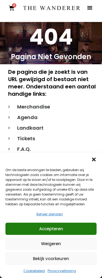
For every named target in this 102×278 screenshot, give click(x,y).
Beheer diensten (49, 214)
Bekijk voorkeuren (51, 258)
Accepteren (51, 229)
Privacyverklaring (62, 271)
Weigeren (51, 244)
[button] (94, 159)
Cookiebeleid (34, 271)
